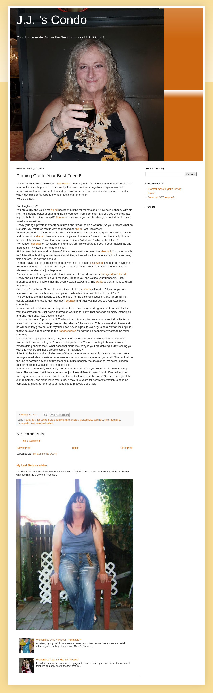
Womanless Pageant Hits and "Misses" (57, 659)
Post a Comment (31, 440)
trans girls (115, 419)
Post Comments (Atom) (44, 453)
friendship (106, 251)
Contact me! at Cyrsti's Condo (164, 189)
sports (87, 289)
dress (39, 236)
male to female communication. (63, 419)
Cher (79, 228)
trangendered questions (91, 419)
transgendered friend (113, 274)
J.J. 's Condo (51, 20)
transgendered (67, 330)
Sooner (60, 217)
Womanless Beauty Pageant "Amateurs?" (59, 639)
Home (75, 447)
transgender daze (44, 423)
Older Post (126, 447)
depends (36, 243)
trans (106, 419)
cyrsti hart (30, 419)
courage (71, 300)
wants (99, 281)
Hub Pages (63, 183)
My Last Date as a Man (31, 465)
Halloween (96, 262)
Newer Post (23, 447)
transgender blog (26, 423)
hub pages (42, 419)
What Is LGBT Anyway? (161, 197)
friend (54, 209)
